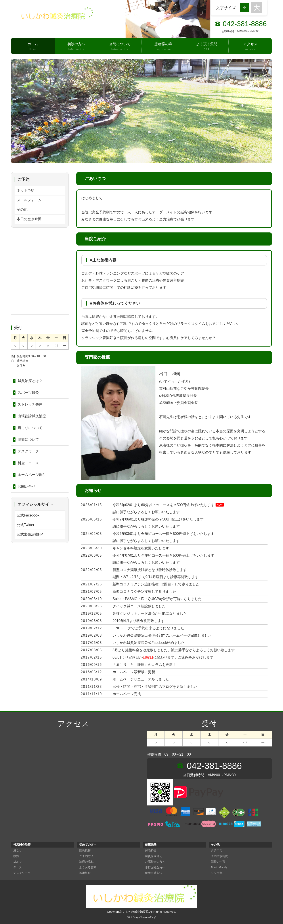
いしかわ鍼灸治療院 (136, 911)
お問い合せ (26, 486)
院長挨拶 (85, 850)
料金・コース (28, 463)
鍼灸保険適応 (153, 856)
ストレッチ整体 (30, 404)
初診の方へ (76, 46)
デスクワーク (28, 451)
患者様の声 (163, 46)
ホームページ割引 (32, 475)
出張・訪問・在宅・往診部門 (136, 686)
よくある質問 (87, 867)
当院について (120, 46)
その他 (22, 209)
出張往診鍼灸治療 (32, 416)
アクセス (250, 46)
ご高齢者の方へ (155, 861)
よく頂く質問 (206, 46)
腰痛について (28, 439)
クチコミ (216, 850)
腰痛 (16, 856)
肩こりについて (30, 428)
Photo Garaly (219, 867)
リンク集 (216, 873)
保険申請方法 (153, 873)
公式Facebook (155, 643)
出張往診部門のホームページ (167, 635)
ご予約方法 (86, 856)
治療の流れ (86, 861)
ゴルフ (17, 861)
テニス (17, 867)
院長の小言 (218, 861)
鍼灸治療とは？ (30, 381)
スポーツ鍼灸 (28, 392)
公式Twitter (25, 525)
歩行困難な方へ (155, 867)
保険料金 (151, 850)
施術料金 (85, 873)
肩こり (17, 850)
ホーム (33, 46)
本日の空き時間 (29, 219)
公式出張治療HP (30, 534)
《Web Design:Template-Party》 (141, 917)
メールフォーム (29, 200)
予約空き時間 (219, 856)
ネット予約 (25, 190)
